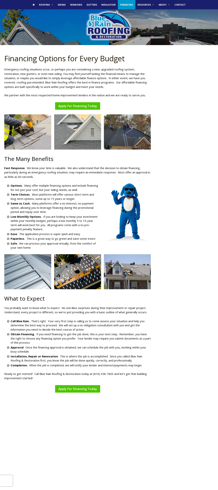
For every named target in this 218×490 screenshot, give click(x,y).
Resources (146, 4)
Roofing (46, 4)
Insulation (108, 4)
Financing (126, 4)
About (164, 4)
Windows (76, 4)
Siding (62, 4)
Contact (180, 4)
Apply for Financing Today (77, 106)
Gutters (92, 4)
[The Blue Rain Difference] (33, 4)
